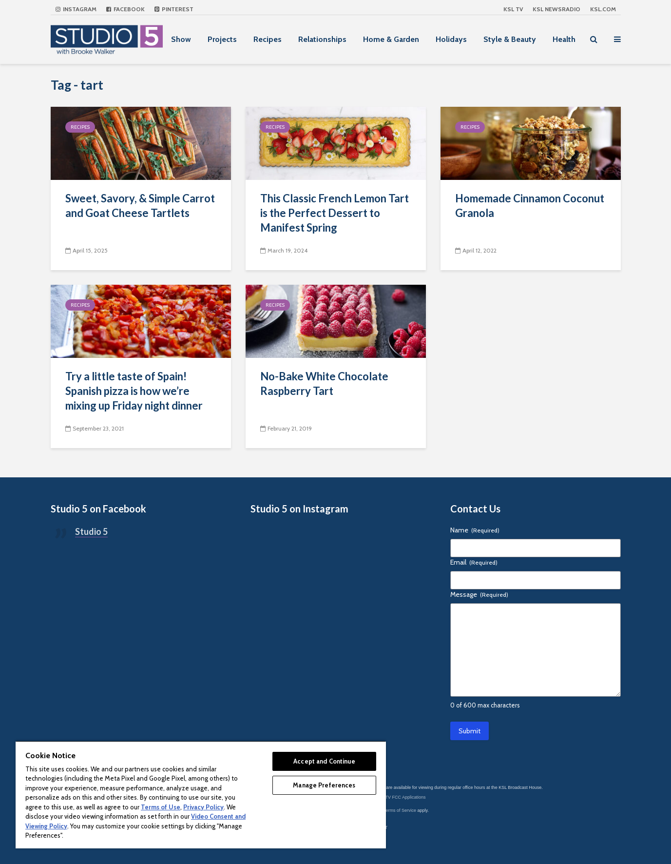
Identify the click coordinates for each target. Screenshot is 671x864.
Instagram (76, 9)
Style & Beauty (509, 39)
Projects (222, 39)
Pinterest (173, 9)
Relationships (322, 39)
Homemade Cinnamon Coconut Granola (529, 205)
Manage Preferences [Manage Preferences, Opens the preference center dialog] (324, 785)
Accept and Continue (324, 761)
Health (564, 39)
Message (479, 594)
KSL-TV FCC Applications (401, 797)
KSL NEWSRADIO (556, 9)
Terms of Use (160, 807)
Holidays (451, 39)
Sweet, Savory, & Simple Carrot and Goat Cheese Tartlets (140, 205)
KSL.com (603, 9)
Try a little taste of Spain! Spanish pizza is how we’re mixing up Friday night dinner (134, 391)
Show (181, 39)
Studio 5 (91, 531)
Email (474, 562)
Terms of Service (399, 810)
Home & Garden (391, 39)
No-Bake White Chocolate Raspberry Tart (324, 383)
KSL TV (513, 9)
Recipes (267, 39)
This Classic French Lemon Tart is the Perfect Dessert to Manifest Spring (334, 213)
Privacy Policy (203, 807)
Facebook (125, 9)
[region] (201, 794)
